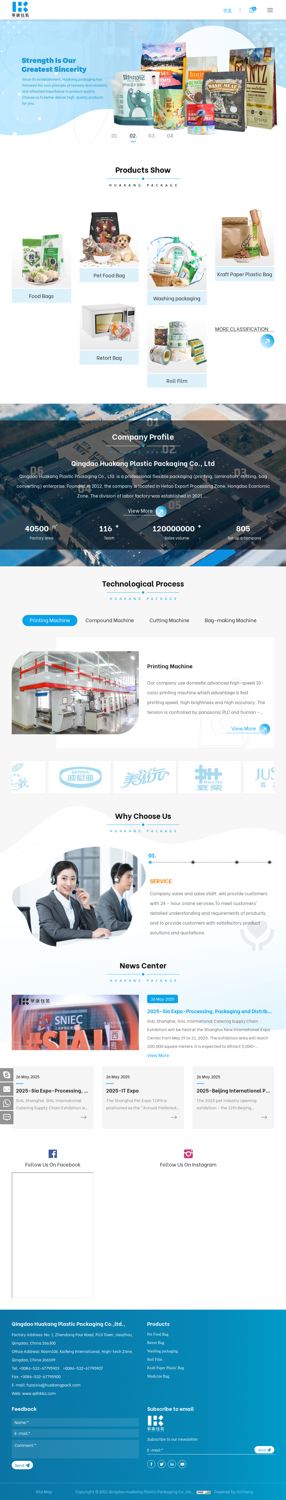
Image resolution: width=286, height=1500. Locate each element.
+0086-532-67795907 (83, 1368)
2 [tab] (134, 135)
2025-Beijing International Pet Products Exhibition (233, 1150)
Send (19, 1465)
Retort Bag (155, 1343)
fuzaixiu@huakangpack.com (53, 1385)
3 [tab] (152, 135)
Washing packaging (162, 1351)
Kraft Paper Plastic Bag (165, 1368)
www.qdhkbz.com (39, 1393)
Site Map (44, 1491)
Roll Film (154, 1359)
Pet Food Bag (157, 1334)
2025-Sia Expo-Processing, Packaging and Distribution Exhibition (210, 1064)
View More (158, 1108)
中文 (227, 10)
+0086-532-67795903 (39, 1368)
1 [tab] (116, 135)
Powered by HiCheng (233, 1491)
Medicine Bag (158, 1376)
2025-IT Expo (122, 1150)
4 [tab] (171, 135)
